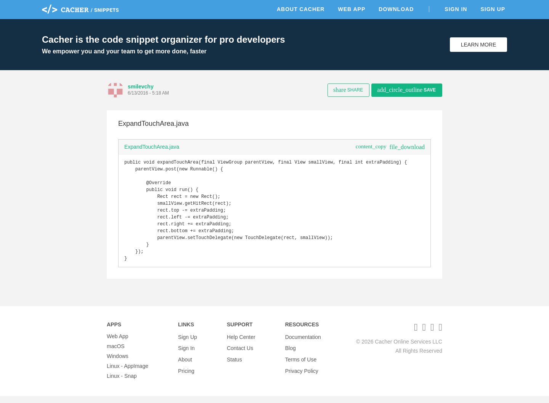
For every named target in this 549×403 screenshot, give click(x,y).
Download (396, 9)
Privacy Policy (301, 373)
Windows (117, 363)
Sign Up (492, 9)
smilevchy (141, 86)
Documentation (303, 343)
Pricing (186, 373)
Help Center (241, 343)
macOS (116, 353)
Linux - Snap (122, 383)
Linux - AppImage (127, 373)
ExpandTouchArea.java (151, 147)
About (185, 363)
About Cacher (301, 9)
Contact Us (240, 353)
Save (406, 90)
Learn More (478, 45)
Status (234, 363)
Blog (290, 353)
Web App (351, 9)
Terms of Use (300, 363)
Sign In (456, 9)
